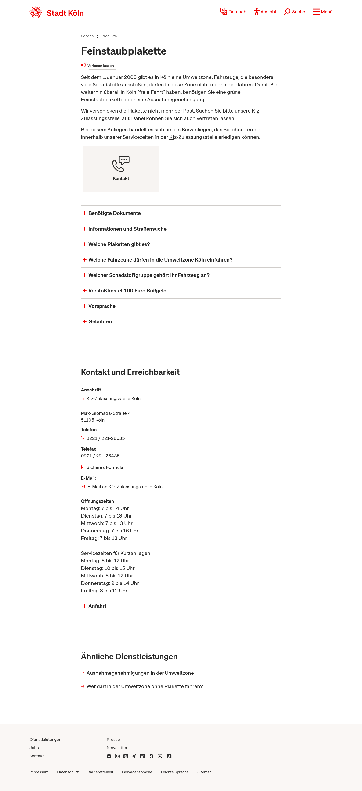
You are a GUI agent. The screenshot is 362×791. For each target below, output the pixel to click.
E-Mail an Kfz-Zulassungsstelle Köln (125, 487)
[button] (323, 12)
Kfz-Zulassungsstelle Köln (114, 398)
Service (87, 35)
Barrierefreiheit (100, 771)
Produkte (109, 35)
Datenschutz (68, 771)
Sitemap (204, 771)
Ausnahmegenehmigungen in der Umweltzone (140, 673)
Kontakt (36, 755)
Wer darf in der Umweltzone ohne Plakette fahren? (145, 686)
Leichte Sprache (175, 771)
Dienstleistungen (45, 739)
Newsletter (117, 747)
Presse (113, 739)
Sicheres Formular (106, 467)
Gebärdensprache (137, 771)
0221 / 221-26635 (106, 438)
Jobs (34, 747)
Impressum (38, 771)
